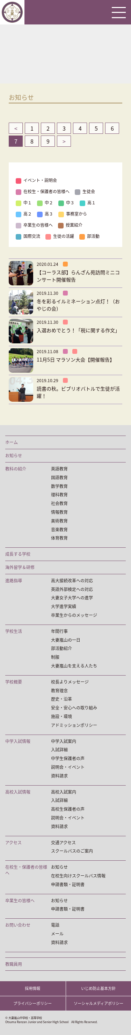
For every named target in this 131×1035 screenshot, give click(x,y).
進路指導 (13, 581)
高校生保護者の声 (68, 809)
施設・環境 (61, 717)
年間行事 (59, 631)
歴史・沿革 (61, 699)
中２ (45, 202)
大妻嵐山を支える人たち (74, 666)
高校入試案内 (63, 792)
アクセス (13, 843)
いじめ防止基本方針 (98, 988)
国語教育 (59, 478)
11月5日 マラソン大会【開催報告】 (76, 359)
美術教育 (59, 521)
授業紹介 (70, 225)
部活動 (89, 236)
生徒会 (85, 191)
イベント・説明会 (36, 180)
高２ (24, 214)
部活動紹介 (61, 648)
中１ (24, 202)
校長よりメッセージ (70, 682)
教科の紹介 (15, 469)
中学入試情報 (17, 741)
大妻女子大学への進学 (72, 598)
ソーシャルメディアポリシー (98, 1003)
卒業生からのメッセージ (74, 615)
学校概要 (13, 682)
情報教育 (59, 512)
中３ (66, 202)
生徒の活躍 (59, 236)
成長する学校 (17, 554)
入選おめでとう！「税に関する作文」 (78, 330)
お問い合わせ (17, 925)
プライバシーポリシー (32, 1003)
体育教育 (59, 538)
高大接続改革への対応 (72, 581)
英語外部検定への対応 (72, 589)
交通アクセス (63, 843)
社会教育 (59, 503)
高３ (45, 214)
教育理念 (59, 691)
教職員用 (13, 964)
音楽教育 (59, 530)
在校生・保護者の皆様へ (43, 191)
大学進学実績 (63, 607)
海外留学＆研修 (20, 567)
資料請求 (59, 776)
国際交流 (28, 236)
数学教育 (59, 486)
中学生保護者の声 (68, 758)
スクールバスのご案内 (72, 851)
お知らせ (13, 456)
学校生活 (13, 631)
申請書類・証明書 (68, 885)
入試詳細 (59, 750)
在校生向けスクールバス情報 (78, 876)
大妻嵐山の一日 (65, 640)
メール (57, 934)
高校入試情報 (17, 792)
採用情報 (32, 988)
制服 (55, 657)
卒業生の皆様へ (34, 225)
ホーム (11, 442)
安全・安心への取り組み (74, 708)
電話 (55, 925)
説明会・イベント (68, 767)
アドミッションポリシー (74, 725)
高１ (88, 202)
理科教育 (59, 495)
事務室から (72, 214)
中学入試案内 (63, 741)
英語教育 (59, 469)
